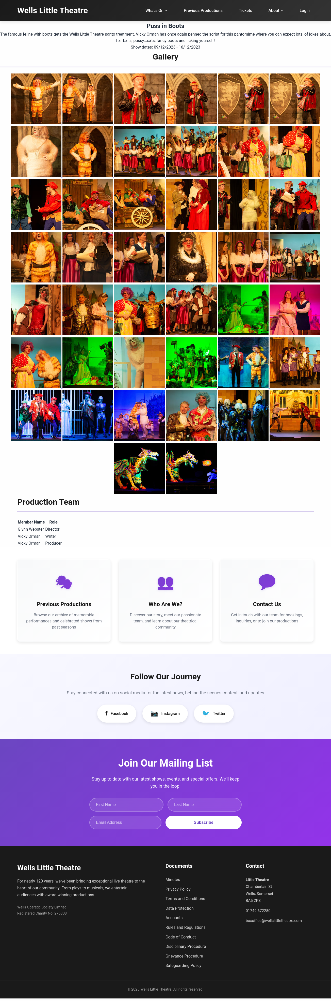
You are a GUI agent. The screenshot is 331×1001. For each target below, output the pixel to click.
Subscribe (203, 825)
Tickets (245, 10)
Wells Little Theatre (52, 10)
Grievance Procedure (184, 958)
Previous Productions (203, 10)
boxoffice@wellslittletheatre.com (274, 923)
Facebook (116, 716)
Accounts (174, 920)
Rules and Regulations (185, 930)
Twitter (214, 716)
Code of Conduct (180, 939)
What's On (156, 10)
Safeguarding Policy (183, 968)
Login (305, 10)
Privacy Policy (178, 891)
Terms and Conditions (185, 901)
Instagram (165, 716)
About (275, 10)
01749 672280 (258, 913)
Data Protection (179, 910)
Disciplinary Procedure (185, 949)
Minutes (172, 882)
